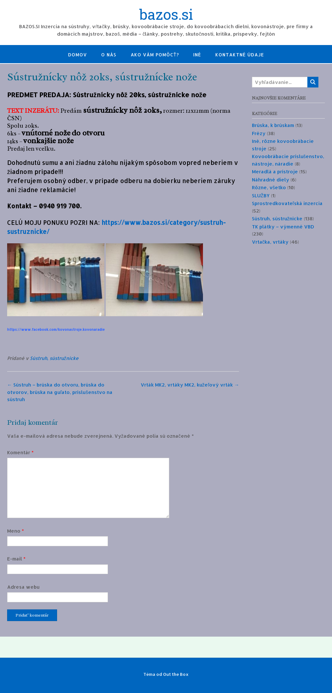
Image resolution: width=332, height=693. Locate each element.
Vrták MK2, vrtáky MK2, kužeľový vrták (190, 385)
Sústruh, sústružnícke (54, 358)
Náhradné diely (270, 180)
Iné (197, 54)
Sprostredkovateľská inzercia (287, 203)
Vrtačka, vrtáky (270, 242)
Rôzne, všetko (269, 187)
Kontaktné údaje (239, 54)
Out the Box (176, 674)
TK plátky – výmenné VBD (283, 227)
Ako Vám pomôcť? (155, 54)
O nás (108, 54)
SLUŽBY (261, 195)
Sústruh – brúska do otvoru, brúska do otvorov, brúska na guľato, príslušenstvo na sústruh (60, 392)
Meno (15, 531)
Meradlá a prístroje (275, 171)
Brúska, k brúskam (273, 125)
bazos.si (166, 15)
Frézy (259, 133)
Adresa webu (23, 587)
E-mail (16, 559)
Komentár (20, 452)
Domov (77, 54)
